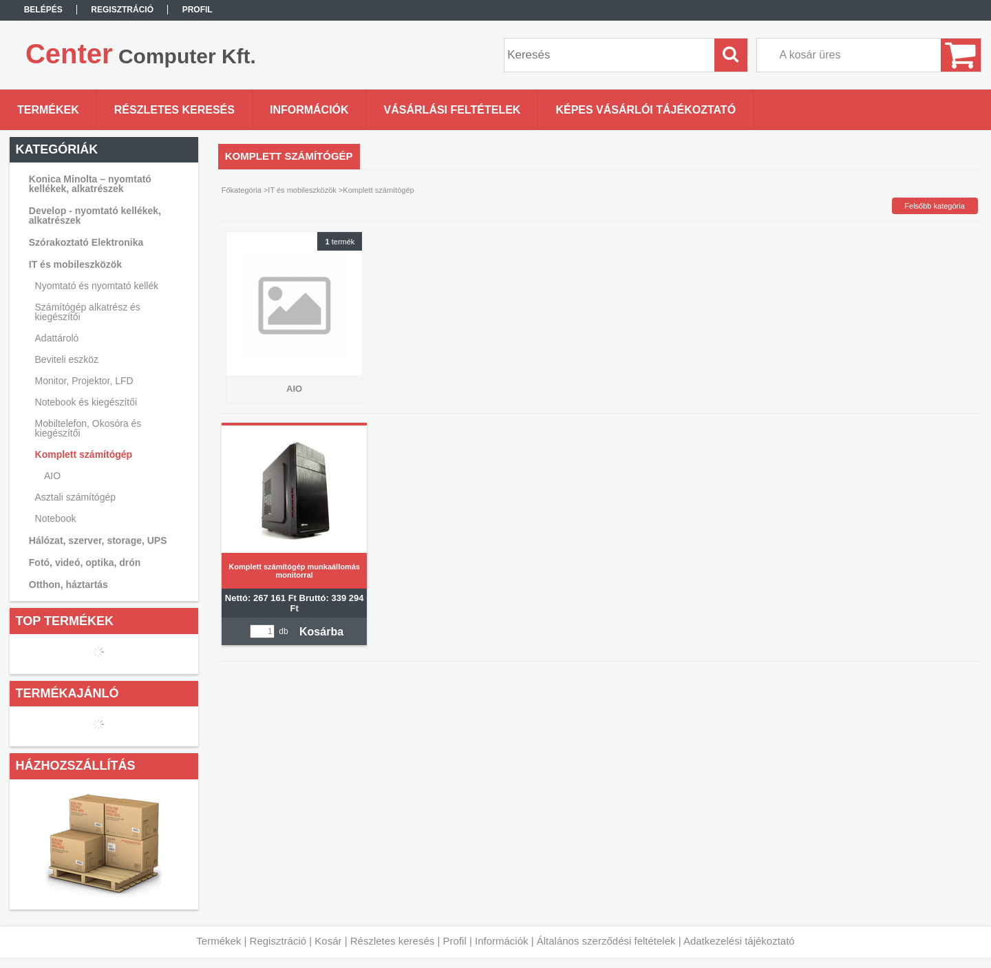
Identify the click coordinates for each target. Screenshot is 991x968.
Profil (455, 941)
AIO (52, 475)
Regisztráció (278, 941)
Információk (502, 941)
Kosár (328, 941)
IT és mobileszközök (302, 190)
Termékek (218, 941)
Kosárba (321, 632)
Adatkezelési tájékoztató (739, 941)
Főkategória (242, 190)
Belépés (43, 9)
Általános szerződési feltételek (606, 941)
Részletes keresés (392, 941)
